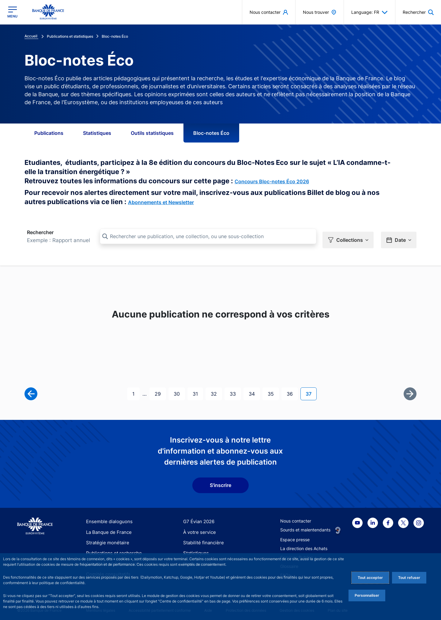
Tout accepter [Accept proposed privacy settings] (370, 577)
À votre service (198, 528)
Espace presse (295, 536)
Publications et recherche (111, 550)
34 (254, 390)
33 (235, 390)
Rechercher (40, 232)
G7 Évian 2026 (197, 518)
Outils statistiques (152, 133)
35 (273, 390)
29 (160, 390)
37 (311, 390)
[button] (348, 236)
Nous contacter (295, 517)
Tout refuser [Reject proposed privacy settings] (409, 577)
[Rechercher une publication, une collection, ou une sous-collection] (208, 236)
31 (197, 390)
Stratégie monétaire (106, 539)
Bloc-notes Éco (211, 133)
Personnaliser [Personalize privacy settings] (367, 595)
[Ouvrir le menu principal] (12, 12)
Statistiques (97, 133)
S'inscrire (220, 482)
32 (216, 390)
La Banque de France (107, 528)
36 (292, 390)
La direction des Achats (303, 545)
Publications (48, 133)
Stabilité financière (201, 539)
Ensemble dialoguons (107, 518)
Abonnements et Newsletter (161, 202)
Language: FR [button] (369, 12)
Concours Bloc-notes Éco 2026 (272, 181)
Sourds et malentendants (305, 526)
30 (179, 390)
